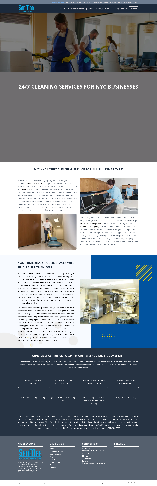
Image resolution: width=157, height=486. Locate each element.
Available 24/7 (57, 2)
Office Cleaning (55, 454)
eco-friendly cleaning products (48, 294)
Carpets (87, 2)
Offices (79, 2)
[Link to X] (134, 482)
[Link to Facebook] (131, 482)
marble (83, 226)
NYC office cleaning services (91, 223)
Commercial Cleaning (57, 451)
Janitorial (55, 397)
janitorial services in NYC (107, 364)
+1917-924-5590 (83, 483)
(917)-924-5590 (113, 428)
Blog (51, 457)
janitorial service (66, 362)
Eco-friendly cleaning (32, 380)
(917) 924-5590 (87, 458)
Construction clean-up (123, 380)
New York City (106, 422)
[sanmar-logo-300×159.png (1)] (26, 8)
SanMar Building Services (37, 183)
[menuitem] (57, 2)
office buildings (28, 189)
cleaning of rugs (65, 380)
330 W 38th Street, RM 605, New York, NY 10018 (64, 483)
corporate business (32, 362)
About (52, 449)
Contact (53, 459)
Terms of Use (55, 465)
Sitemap (53, 468)
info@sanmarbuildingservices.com (94, 463)
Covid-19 (70, 2)
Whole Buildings (100, 2)
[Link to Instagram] (137, 482)
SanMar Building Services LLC (44, 483)
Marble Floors (116, 2)
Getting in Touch (131, 2)
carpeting (95, 226)
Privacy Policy (55, 462)
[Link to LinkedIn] (128, 482)
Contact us (71, 428)
